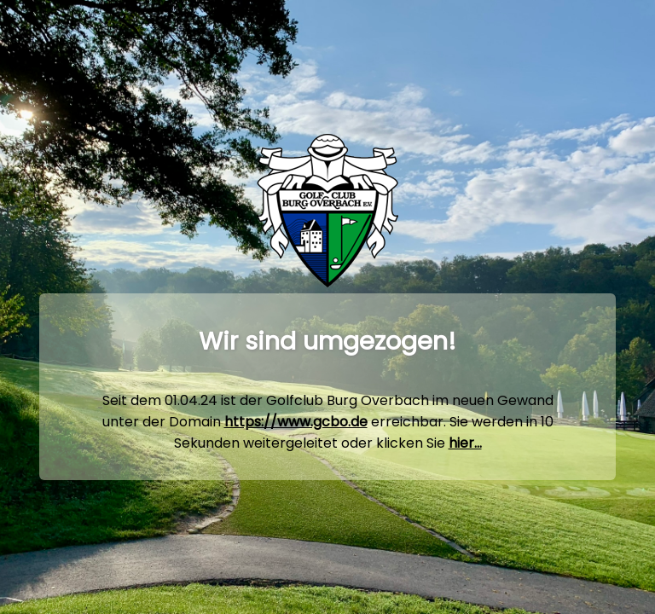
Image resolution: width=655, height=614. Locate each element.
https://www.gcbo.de (296, 422)
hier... (465, 443)
